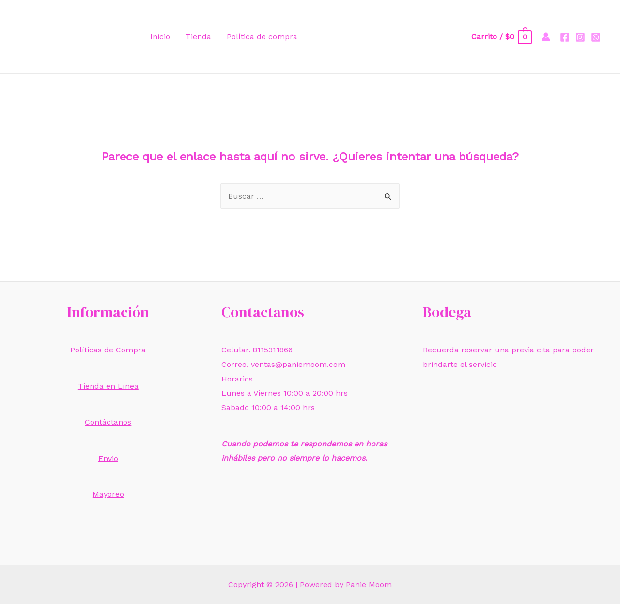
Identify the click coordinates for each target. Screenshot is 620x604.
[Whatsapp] (596, 37)
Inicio (160, 36)
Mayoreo (108, 494)
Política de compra (262, 36)
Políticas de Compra (108, 349)
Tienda (198, 36)
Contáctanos (108, 422)
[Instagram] (580, 37)
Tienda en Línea (108, 386)
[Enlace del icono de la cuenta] (546, 36)
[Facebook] (565, 37)
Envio (108, 458)
